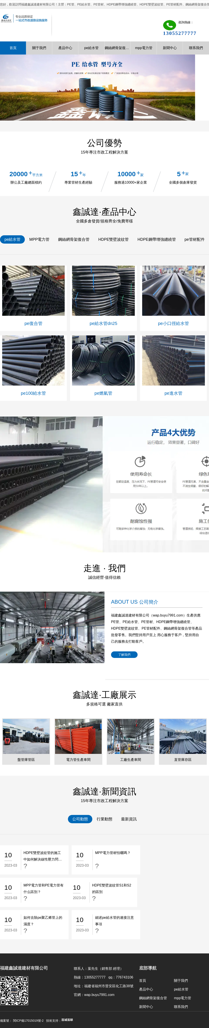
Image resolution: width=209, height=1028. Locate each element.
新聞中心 (170, 48)
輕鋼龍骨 (131, 1000)
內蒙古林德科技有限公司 (61, 1005)
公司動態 (80, 819)
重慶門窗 (149, 1000)
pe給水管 (91, 48)
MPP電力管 (39, 239)
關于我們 (39, 48)
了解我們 (124, 654)
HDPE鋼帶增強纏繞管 (157, 239)
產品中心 (65, 48)
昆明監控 (31, 1000)
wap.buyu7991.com (168, 615)
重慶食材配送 (170, 1000)
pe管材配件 (195, 239)
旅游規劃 (66, 1000)
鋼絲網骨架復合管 (118, 48)
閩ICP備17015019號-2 (28, 988)
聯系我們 (196, 48)
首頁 (13, 48)
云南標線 (49, 1000)
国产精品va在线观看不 (15, 1017)
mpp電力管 (143, 48)
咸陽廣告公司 (87, 1000)
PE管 (115, 622)
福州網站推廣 (111, 1000)
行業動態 (104, 819)
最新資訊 (129, 819)
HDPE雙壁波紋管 (113, 239)
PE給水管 (130, 622)
